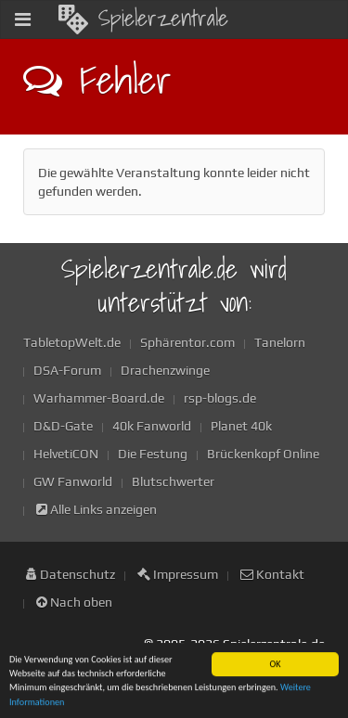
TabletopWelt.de (72, 342)
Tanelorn (279, 342)
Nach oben (74, 602)
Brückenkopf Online (263, 453)
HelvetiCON (65, 453)
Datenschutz (70, 574)
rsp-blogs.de (220, 398)
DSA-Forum (67, 370)
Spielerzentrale (143, 17)
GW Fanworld (72, 481)
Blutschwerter (173, 481)
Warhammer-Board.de (98, 398)
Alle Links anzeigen (96, 509)
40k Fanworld (151, 425)
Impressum (177, 574)
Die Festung (152, 453)
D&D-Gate (63, 425)
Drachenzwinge (165, 370)
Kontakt (272, 574)
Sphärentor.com (187, 342)
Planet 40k (241, 425)
